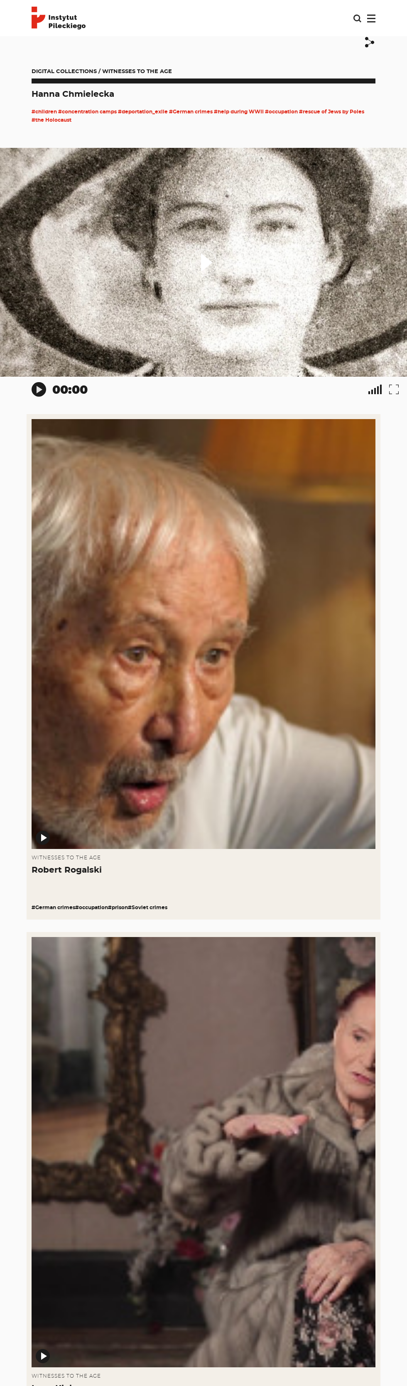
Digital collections (64, 71)
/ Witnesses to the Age (135, 71)
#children (44, 111)
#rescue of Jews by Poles (331, 111)
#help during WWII (239, 111)
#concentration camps (87, 111)
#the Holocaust (51, 120)
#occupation (281, 111)
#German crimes (191, 111)
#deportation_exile (143, 111)
